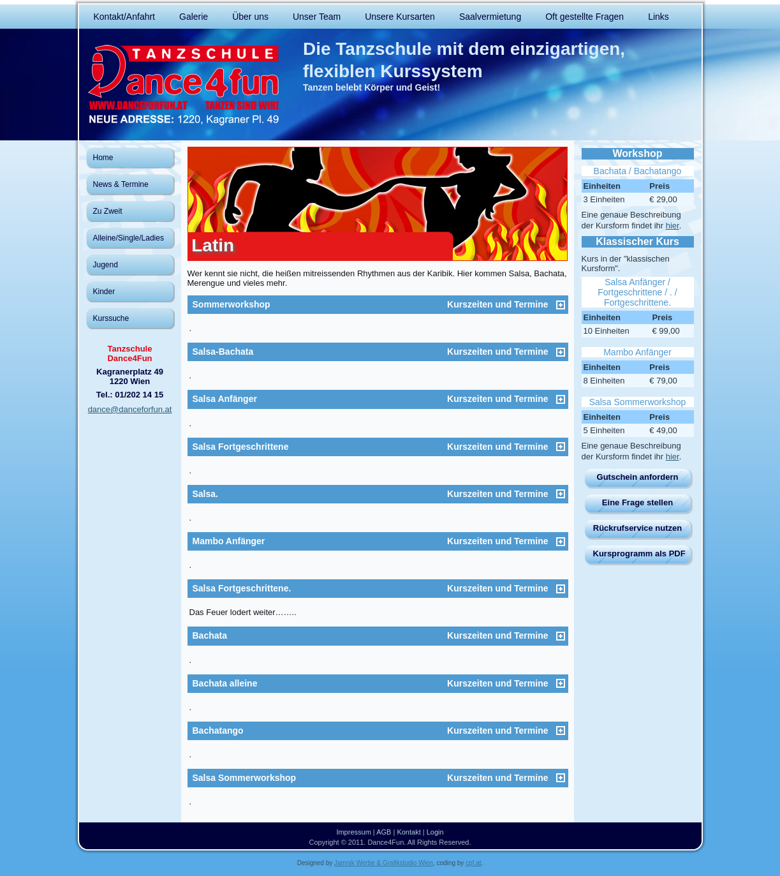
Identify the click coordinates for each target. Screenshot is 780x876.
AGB (383, 832)
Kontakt (408, 832)
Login (435, 832)
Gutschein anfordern (638, 477)
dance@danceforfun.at (130, 409)
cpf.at (473, 862)
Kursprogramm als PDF (639, 553)
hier (672, 225)
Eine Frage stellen (637, 502)
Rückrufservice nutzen (637, 528)
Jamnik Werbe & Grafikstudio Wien (383, 862)
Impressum (353, 832)
